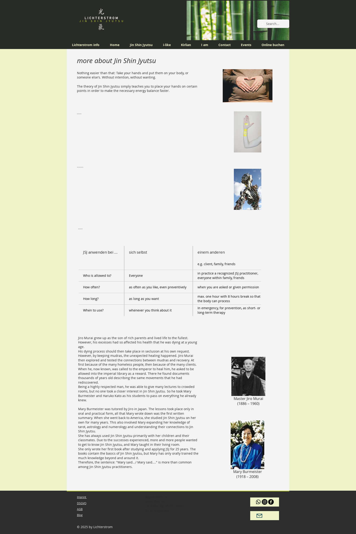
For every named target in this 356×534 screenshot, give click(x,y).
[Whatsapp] (258, 502)
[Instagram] (264, 502)
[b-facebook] (271, 502)
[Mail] (259, 515)
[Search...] (272, 24)
